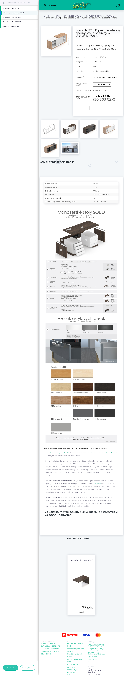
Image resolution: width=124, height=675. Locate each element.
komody (97, 483)
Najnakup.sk (92, 662)
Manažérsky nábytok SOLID (19, 2)
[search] (118, 6)
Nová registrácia (27, 668)
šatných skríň (111, 453)
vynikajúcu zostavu (53, 483)
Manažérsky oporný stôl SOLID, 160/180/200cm (93, 560)
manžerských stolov (96, 453)
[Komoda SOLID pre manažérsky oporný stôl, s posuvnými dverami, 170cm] (56, 27)
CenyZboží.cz (93, 659)
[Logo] (81, 5)
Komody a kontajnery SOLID (100, 16)
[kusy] (87, 108)
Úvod (46, 16)
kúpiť (78, 108)
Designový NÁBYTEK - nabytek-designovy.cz (96, 645)
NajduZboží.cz (93, 656)
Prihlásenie (10, 668)
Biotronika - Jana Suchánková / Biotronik (96, 653)
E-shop (49, 5)
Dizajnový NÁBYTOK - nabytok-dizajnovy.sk (96, 649)
